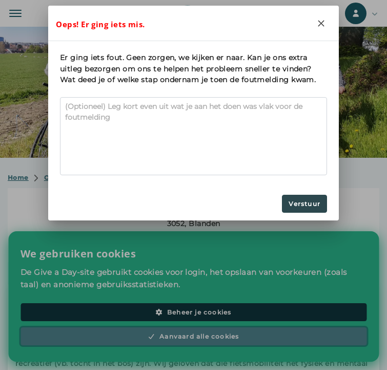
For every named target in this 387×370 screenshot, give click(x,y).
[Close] (321, 23)
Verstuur (304, 204)
